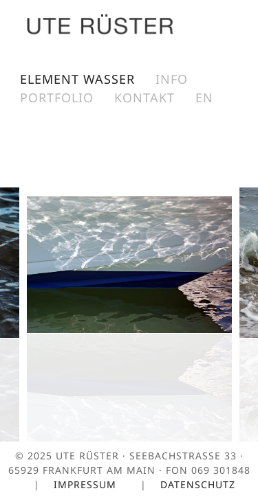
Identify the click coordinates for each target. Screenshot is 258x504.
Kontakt (144, 97)
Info (171, 79)
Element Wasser (77, 79)
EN (204, 97)
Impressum (87, 484)
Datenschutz (199, 484)
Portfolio (57, 97)
